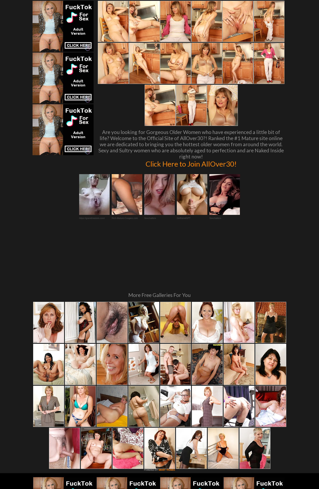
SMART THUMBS (166, 414)
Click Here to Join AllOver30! (191, 163)
